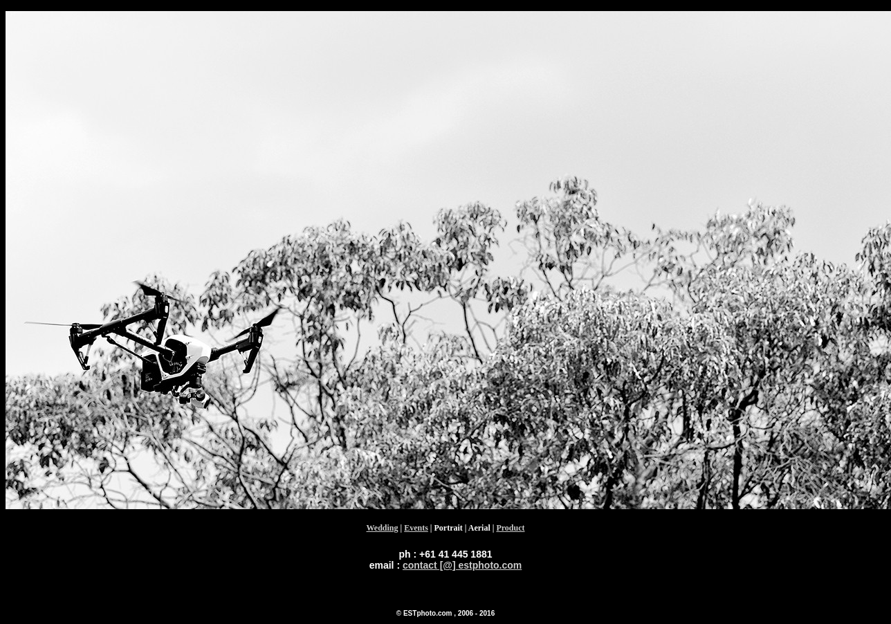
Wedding (382, 528)
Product (510, 528)
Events (416, 528)
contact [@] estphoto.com (462, 565)
